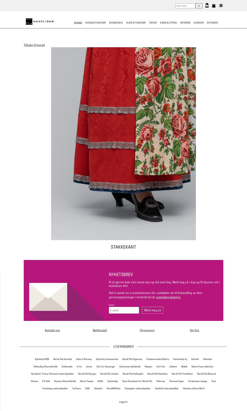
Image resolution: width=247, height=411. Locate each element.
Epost (111, 305)
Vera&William (113, 388)
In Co (79, 366)
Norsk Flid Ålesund (206, 373)
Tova (213, 381)
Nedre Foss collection (202, 366)
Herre (87, 40)
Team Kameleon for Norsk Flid (137, 381)
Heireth (195, 359)
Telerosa (160, 381)
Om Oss (194, 330)
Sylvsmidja (112, 381)
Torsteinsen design (197, 381)
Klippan (148, 366)
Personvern (147, 330)
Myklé (184, 366)
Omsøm (131, 40)
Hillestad (207, 359)
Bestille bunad (166, 40)
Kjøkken (199, 22)
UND (87, 388)
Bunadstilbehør (95, 22)
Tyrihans (76, 388)
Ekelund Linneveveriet (107, 359)
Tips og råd (186, 40)
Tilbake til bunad (34, 45)
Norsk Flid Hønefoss (157, 373)
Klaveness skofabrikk (130, 366)
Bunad (78, 22)
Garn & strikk (168, 22)
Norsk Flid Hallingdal (133, 373)
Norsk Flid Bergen (87, 373)
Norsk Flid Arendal (62, 359)
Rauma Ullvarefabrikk (65, 381)
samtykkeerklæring (168, 297)
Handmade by (180, 359)
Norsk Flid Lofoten (109, 373)
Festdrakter (146, 40)
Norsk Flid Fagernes (132, 359)
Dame (77, 40)
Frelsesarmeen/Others (157, 359)
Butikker (212, 22)
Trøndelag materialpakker (55, 388)
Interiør (185, 22)
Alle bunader (62, 40)
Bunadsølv (116, 22)
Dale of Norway (84, 359)
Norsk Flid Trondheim (182, 373)
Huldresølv (67, 366)
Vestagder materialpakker (138, 388)
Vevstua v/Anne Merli (194, 388)
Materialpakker (113, 40)
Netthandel (100, 330)
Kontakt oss (52, 330)
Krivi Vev (160, 366)
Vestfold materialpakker (167, 388)
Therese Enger (176, 381)
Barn (97, 40)
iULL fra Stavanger (105, 366)
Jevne (89, 366)
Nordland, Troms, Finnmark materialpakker (52, 373)
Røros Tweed (86, 381)
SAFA (100, 381)
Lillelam (173, 366)
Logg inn (123, 401)
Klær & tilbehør (136, 22)
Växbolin (98, 388)
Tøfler (153, 22)
